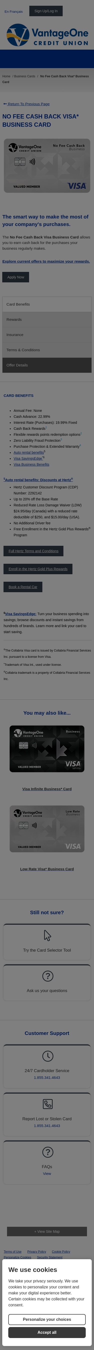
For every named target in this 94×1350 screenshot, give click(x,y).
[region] (46, 1302)
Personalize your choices (47, 1319)
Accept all (47, 1332)
